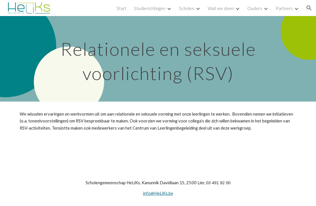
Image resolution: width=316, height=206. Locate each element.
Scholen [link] (186, 8)
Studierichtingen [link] (149, 8)
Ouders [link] (254, 8)
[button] (309, 8)
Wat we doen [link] (221, 8)
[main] (158, 59)
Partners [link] (284, 8)
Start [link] (121, 8)
